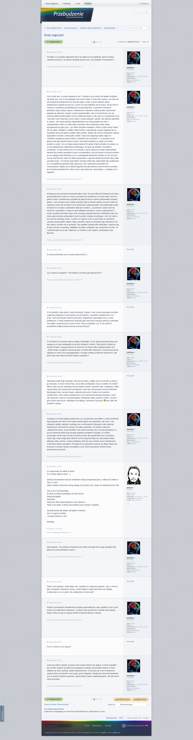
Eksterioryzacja (109, 28)
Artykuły (67, 4)
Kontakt (108, 726)
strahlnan (130, 68)
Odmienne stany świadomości (90, 28)
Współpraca (97, 726)
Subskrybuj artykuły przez (137, 725)
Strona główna (52, 4)
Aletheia (130, 42)
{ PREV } (122, 699)
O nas (87, 726)
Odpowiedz (54, 42)
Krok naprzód (53, 35)
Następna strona (140, 699)
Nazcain (86, 733)
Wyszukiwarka (111, 718)
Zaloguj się (145, 3)
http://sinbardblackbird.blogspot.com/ (59, 532)
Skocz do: (111, 705)
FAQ (121, 718)
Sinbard (130, 488)
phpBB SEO (116, 733)
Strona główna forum (54, 28)
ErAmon (136, 42)
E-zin (78, 4)
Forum (88, 4)
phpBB (103, 733)
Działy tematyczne (70, 28)
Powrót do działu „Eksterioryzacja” (56, 704)
